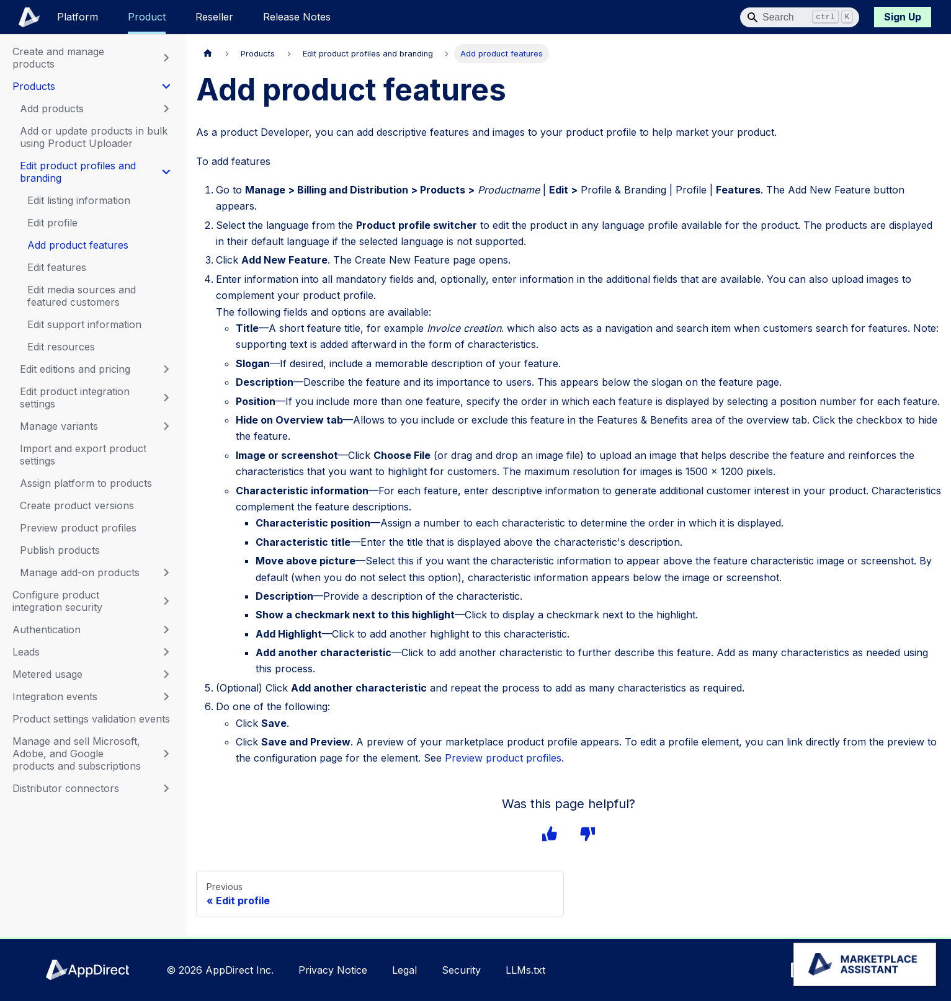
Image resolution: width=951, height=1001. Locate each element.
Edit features (56, 267)
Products (33, 86)
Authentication (46, 629)
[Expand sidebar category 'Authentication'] (166, 629)
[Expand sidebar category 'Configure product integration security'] (166, 601)
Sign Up (902, 17)
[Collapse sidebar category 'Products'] (166, 86)
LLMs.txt (525, 970)
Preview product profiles (78, 528)
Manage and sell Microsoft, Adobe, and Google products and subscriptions (76, 753)
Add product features (77, 245)
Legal (404, 970)
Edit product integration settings (75, 397)
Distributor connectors (65, 788)
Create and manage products (58, 57)
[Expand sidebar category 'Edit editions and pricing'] (166, 369)
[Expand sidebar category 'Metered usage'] (166, 674)
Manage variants (59, 426)
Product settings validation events (91, 719)
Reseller (214, 17)
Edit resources (61, 346)
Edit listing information (78, 200)
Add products (52, 108)
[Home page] (208, 53)
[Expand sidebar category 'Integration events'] (166, 696)
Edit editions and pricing (75, 369)
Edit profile (52, 222)
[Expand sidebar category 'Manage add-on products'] (166, 572)
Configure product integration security (57, 601)
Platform (77, 17)
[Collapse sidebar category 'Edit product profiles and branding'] (166, 172)
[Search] (799, 17)
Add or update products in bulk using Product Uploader (93, 137)
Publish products (60, 550)
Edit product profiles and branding (78, 171)
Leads (26, 652)
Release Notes (297, 17)
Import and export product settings (83, 454)
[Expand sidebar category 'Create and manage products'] (166, 58)
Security (461, 970)
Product (147, 17)
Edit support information (84, 324)
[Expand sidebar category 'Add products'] (166, 108)
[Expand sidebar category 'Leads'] (166, 652)
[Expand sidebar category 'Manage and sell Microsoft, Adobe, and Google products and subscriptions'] (166, 753)
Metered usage (47, 674)
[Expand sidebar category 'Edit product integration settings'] (166, 397)
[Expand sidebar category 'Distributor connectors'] (166, 788)
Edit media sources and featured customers (81, 295)
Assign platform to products (86, 483)
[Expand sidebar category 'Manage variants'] (166, 426)
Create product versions (77, 505)
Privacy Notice (332, 970)
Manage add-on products (80, 572)
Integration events (54, 696)
